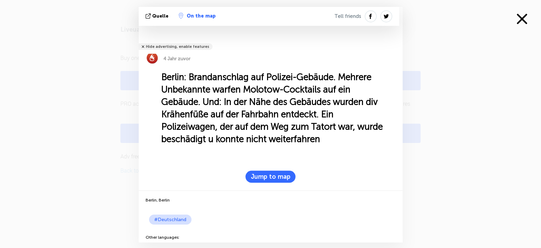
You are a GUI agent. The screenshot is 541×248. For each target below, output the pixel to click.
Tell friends (347, 16)
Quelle (157, 16)
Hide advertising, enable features (177, 46)
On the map (197, 16)
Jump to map (271, 176)
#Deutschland (170, 220)
